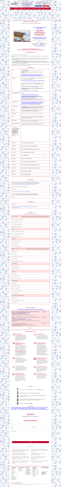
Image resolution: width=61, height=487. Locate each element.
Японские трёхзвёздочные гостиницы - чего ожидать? (31, 182)
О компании (29, 8)
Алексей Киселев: (30, 406)
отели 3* (22, 311)
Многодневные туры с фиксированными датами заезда (29, 470)
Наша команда (13, 471)
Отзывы (47, 8)
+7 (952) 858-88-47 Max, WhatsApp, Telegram (36, 474)
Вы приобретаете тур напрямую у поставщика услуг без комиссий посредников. (39, 38)
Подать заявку (30, 414)
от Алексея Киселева (26, 4)
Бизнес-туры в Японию (21, 8)
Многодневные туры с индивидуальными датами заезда (29, 473)
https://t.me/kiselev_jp (41, 45)
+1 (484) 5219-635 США (35, 472)
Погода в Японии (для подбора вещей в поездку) (30, 213)
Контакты (44, 8)
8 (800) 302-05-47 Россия (35, 469)
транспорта (28, 191)
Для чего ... (12, 470)
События (12, 469)
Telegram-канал (20, 468)
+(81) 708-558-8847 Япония (36, 470)
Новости (25, 8)
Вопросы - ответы (30, 446)
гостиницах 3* (18, 182)
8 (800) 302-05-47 (45, 2)
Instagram (21, 470)
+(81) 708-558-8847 (38, 2)
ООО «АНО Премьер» (27, 5)
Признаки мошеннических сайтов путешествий (14, 478)
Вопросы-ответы (13, 479)
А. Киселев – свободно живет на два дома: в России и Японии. (20, 351)
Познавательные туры (15, 8)
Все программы (13, 468)
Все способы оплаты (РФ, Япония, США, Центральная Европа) (30, 90)
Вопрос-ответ (40, 8)
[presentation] (30, 438)
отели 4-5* (23, 317)
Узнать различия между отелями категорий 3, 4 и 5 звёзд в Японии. (28, 184)
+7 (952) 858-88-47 (46, 3)
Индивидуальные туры (29, 474)
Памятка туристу (34, 8)
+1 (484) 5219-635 (38, 3)
